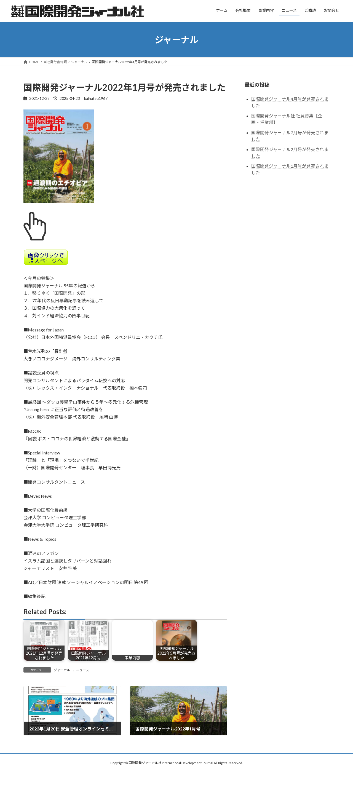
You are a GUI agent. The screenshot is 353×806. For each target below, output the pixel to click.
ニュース (82, 670)
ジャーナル (62, 670)
